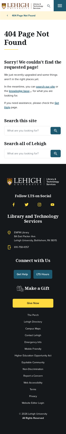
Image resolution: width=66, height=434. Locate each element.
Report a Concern (33, 376)
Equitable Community (33, 362)
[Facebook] (13, 204)
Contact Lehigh (33, 335)
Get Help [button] (22, 274)
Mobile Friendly (33, 349)
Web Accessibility (33, 383)
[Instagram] (39, 204)
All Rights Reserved (33, 418)
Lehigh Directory (33, 322)
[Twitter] (26, 204)
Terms (33, 389)
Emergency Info (33, 342)
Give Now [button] (33, 303)
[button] (49, 6)
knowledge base (20, 91)
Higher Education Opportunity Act (33, 355)
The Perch (33, 315)
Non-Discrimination (33, 369)
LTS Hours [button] (42, 274)
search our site (45, 87)
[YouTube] (52, 204)
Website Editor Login (33, 403)
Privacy (33, 396)
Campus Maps (33, 328)
